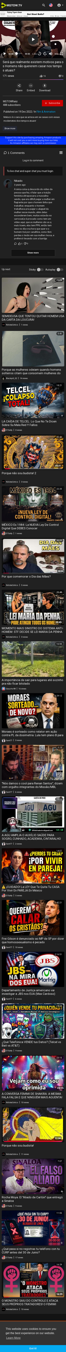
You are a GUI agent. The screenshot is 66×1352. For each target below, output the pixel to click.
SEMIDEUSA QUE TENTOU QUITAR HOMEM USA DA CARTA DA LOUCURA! (33, 317)
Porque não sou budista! (18, 1145)
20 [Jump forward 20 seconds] (45, 53)
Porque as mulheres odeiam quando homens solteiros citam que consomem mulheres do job (31, 373)
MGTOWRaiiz (10, 101)
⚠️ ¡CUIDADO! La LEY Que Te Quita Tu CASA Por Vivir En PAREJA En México (30, 888)
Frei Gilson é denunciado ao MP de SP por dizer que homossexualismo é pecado (33, 940)
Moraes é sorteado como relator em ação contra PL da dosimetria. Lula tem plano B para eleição (32, 735)
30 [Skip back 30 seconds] (39, 53)
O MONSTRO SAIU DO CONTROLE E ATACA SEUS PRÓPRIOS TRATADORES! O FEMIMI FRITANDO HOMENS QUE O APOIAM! (30, 1304)
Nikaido (18, 180)
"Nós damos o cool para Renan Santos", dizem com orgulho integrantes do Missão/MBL (32, 785)
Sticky (32, 269)
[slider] (19, 53)
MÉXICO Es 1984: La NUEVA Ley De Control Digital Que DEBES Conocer (30, 526)
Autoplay (50, 269)
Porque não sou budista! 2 (19, 473)
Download (44, 87)
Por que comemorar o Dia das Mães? (26, 576)
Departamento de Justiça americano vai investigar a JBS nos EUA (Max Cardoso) (28, 992)
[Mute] (50, 53)
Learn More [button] (13, 1337)
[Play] (4, 53)
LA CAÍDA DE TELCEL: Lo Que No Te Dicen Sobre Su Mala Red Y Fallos (29, 423)
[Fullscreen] (61, 53)
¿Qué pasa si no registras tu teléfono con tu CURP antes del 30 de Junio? (31, 1250)
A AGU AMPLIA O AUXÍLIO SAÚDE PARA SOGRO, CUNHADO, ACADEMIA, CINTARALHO (31, 836)
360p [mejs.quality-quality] (56, 54)
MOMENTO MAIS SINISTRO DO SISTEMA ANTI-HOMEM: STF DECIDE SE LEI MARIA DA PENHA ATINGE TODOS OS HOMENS (32, 631)
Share (19, 87)
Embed (31, 87)
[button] (50, 5)
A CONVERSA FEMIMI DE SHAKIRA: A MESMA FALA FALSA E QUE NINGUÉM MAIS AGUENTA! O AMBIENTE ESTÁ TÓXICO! (32, 1097)
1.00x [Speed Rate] (34, 54)
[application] (33, 39)
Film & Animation (46, 111)
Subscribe (52, 103)
